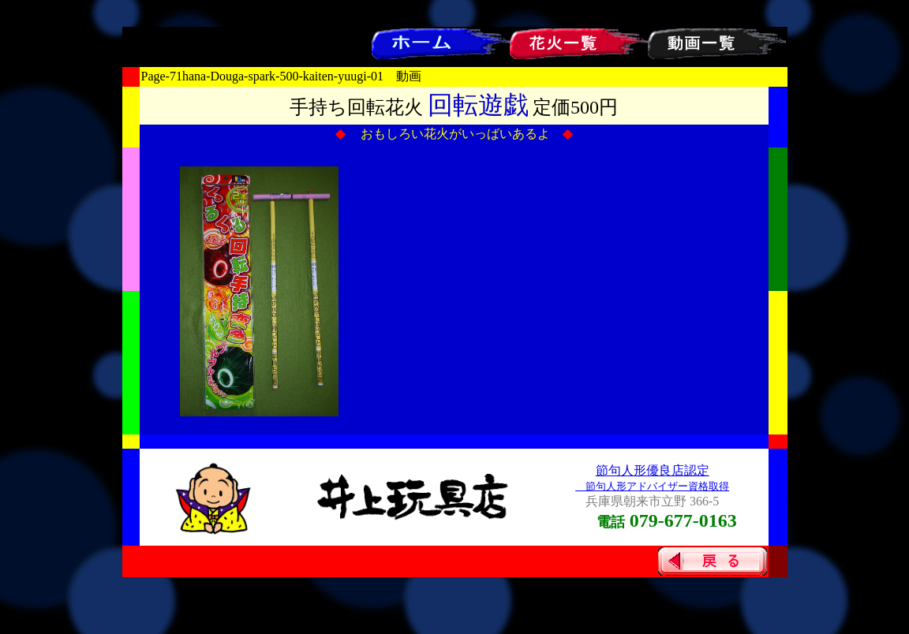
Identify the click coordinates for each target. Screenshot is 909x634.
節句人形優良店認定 (652, 470)
